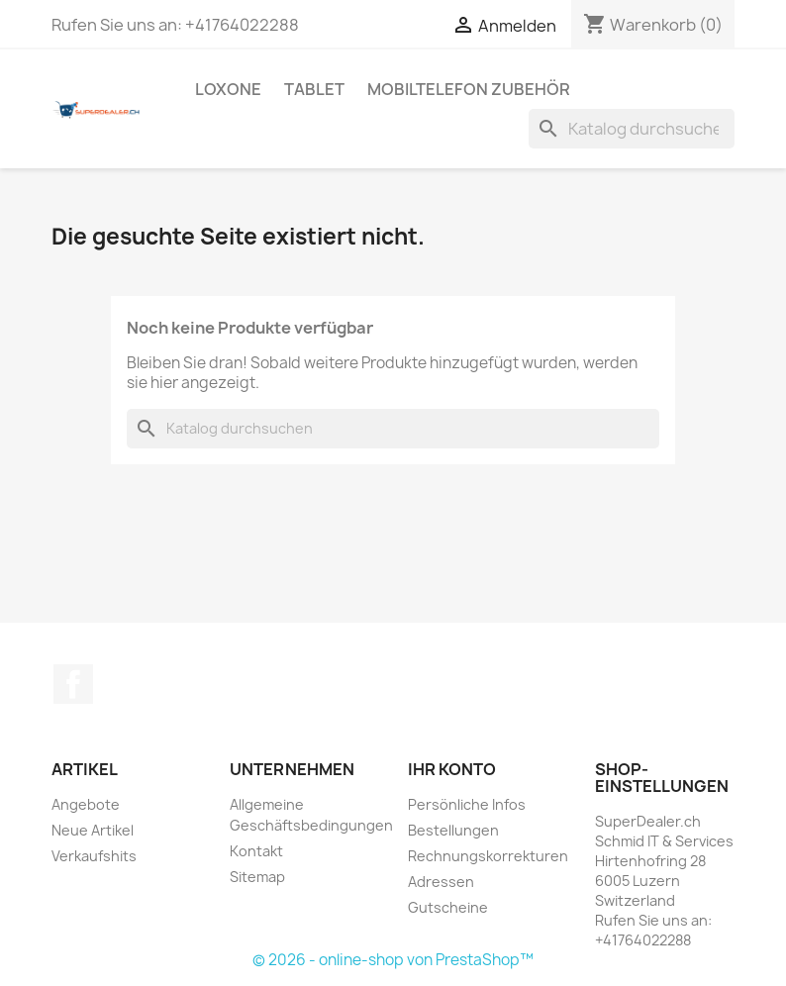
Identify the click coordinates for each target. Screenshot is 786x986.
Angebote (85, 804)
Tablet (314, 89)
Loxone (228, 89)
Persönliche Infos (467, 804)
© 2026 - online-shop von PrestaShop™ (393, 959)
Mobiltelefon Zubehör (468, 89)
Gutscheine (448, 907)
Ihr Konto (452, 769)
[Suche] (632, 128)
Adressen (441, 881)
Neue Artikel (92, 830)
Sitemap (257, 876)
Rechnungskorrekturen (488, 855)
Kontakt (256, 850)
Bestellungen (453, 830)
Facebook (73, 684)
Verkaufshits (94, 855)
